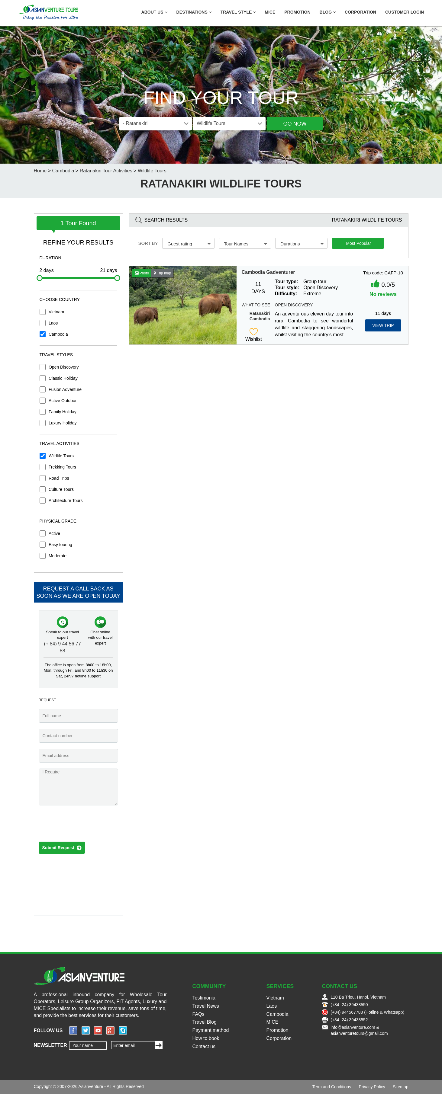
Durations (302, 243)
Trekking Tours (62, 467)
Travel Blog (204, 1022)
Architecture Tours (66, 500)
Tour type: (286, 281)
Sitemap (400, 1086)
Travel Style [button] (238, 12)
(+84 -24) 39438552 (349, 1019)
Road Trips (59, 478)
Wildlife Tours (152, 170)
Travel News (205, 1006)
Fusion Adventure (65, 389)
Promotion (297, 12)
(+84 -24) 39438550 (349, 1004)
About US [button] (154, 12)
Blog (328, 12)
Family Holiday (62, 411)
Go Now (294, 124)
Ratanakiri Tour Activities (106, 170)
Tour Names (246, 243)
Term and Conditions (331, 1086)
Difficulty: (286, 293)
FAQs (198, 1014)
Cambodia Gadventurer (268, 272)
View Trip (383, 325)
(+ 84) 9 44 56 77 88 (62, 647)
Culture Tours (61, 489)
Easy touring (60, 544)
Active (54, 533)
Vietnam (56, 311)
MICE (270, 12)
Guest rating (189, 243)
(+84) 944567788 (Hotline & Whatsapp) (367, 1012)
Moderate (57, 555)
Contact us (203, 1046)
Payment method (210, 1030)
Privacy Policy (372, 1086)
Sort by (148, 243)
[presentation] (85, 825)
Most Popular (358, 243)
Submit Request (61, 848)
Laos (53, 323)
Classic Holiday (63, 378)
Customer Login (404, 12)
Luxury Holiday (63, 423)
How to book (205, 1038)
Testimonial (204, 997)
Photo (142, 273)
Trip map (162, 273)
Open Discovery (64, 367)
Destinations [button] (193, 12)
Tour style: (287, 287)
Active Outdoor (63, 400)
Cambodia (63, 170)
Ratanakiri (260, 313)
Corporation (360, 12)
